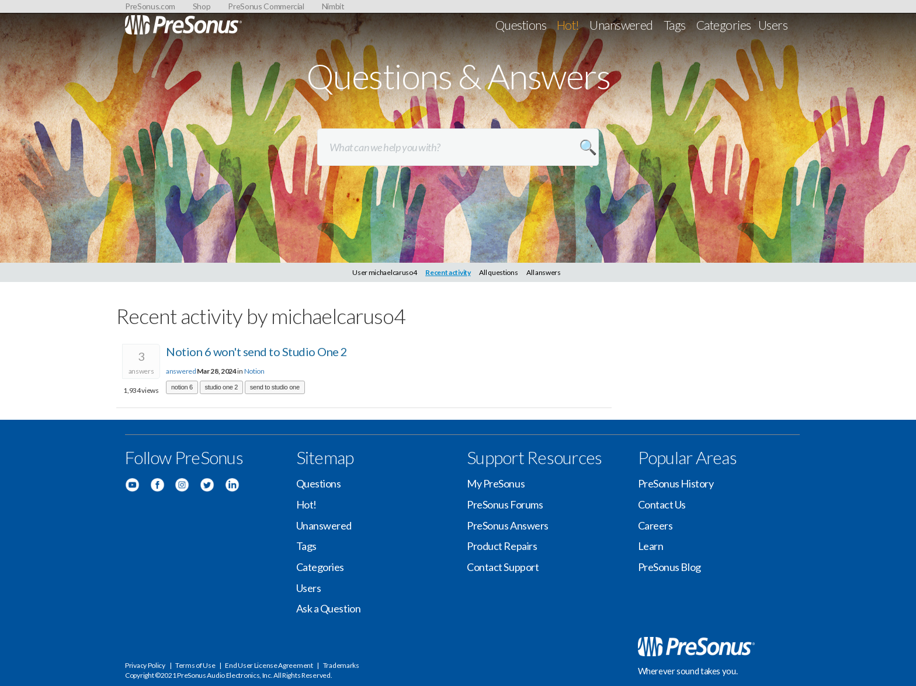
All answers (543, 272)
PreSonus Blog (669, 566)
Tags (675, 25)
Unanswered (621, 25)
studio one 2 (221, 387)
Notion (254, 371)
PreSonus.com (150, 6)
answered (181, 371)
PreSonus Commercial (266, 6)
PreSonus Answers (508, 525)
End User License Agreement (269, 665)
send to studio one (275, 387)
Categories (723, 25)
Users (772, 25)
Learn (651, 545)
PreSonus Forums (505, 504)
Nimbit (333, 6)
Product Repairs (502, 545)
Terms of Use (195, 665)
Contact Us (662, 504)
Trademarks (341, 665)
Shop (202, 6)
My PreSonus (496, 483)
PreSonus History (676, 483)
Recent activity (448, 272)
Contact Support (503, 566)
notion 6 (182, 387)
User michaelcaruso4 (384, 272)
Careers (655, 525)
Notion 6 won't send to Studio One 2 (257, 351)
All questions (498, 272)
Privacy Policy (145, 665)
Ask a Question (328, 608)
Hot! (568, 25)
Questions (520, 25)
